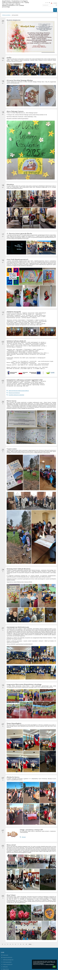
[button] (51, 3)
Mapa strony (6, 969)
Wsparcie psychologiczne (13, 392)
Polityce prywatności (50, 964)
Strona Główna (6, 15)
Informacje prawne (7, 962)
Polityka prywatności (7, 964)
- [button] (47, 2)
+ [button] (46, 2)
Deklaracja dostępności (8, 959)
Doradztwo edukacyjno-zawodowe (15, 394)
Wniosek (23, 837)
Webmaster (5, 955)
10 (26, 944)
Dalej (30, 944)
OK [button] (54, 966)
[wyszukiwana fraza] (50, 5)
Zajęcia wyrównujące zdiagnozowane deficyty (18, 390)
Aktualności (15, 15)
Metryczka (5, 966)
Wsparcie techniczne (7, 957)
